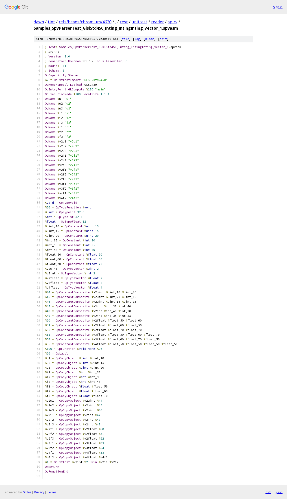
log (137, 39)
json (279, 492)
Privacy (39, 492)
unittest (139, 21)
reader (157, 21)
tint (51, 21)
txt (268, 492)
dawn (39, 21)
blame (149, 39)
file (125, 39)
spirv (172, 21)
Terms (52, 492)
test (124, 21)
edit (163, 39)
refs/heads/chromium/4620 (85, 21)
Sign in (278, 7)
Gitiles (27, 492)
